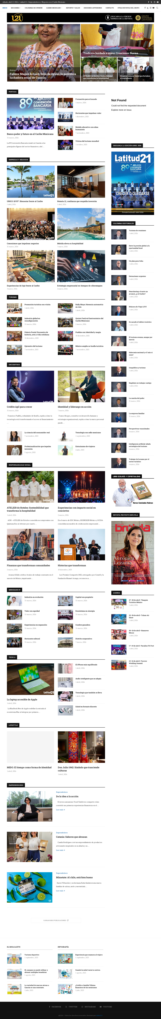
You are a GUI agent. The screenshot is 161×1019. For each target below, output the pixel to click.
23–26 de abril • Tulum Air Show (139, 616)
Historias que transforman (72, 565)
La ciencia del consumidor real (37, 432)
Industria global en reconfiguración (32, 319)
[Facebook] (148, 2)
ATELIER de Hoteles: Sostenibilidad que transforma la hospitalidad (97, 77)
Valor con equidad (32, 611)
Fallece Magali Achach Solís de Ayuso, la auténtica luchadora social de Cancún (43, 75)
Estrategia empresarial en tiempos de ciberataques (79, 285)
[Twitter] (151, 2)
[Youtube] (157, 2)
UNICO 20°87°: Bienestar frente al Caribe (25, 201)
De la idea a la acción (67, 796)
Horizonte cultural (32, 638)
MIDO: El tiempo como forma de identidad (29, 767)
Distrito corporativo (83, 638)
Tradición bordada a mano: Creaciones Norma (110, 53)
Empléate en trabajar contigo (140, 383)
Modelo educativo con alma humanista (86, 128)
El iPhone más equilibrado (86, 664)
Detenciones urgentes (137, 276)
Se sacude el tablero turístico (140, 322)
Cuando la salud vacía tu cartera (87, 970)
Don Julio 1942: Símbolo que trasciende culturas (78, 769)
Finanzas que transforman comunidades (28, 565)
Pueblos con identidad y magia (88, 332)
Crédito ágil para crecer (19, 406)
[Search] (157, 7)
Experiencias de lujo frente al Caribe (23, 285)
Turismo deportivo (32, 955)
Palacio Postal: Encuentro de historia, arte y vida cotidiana (37, 333)
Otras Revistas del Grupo (128, 8)
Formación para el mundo (86, 99)
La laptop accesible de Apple (22, 699)
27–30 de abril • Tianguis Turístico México (138, 601)
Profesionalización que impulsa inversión (38, 447)
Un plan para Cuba (136, 261)
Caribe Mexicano (53, 8)
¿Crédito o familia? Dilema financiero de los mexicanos (86, 986)
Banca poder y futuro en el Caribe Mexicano (30, 133)
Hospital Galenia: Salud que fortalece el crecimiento (135, 77)
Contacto (110, 8)
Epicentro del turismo (33, 346)
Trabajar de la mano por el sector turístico (139, 460)
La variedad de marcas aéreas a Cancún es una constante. (37, 986)
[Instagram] (154, 2)
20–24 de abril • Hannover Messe (139, 631)
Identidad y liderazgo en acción (74, 406)
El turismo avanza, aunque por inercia (140, 338)
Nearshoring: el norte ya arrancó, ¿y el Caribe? (138, 292)
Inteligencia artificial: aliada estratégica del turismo (140, 445)
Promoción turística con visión (37, 304)
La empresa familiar (137, 413)
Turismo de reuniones (137, 230)
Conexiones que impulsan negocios (23, 243)
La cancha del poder (136, 398)
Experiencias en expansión (36, 625)
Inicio (5, 8)
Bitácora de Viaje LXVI (138, 306)
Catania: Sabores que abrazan (71, 836)
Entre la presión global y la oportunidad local (139, 246)
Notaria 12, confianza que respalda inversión (77, 201)
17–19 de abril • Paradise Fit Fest (141, 646)
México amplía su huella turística (89, 346)
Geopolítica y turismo (137, 367)
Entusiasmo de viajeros (85, 446)
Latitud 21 (99, 1015)
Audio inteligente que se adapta (88, 678)
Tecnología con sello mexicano (88, 432)
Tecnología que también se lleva (88, 692)
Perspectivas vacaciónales (139, 428)
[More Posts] (56, 920)
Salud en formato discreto (86, 706)
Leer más (60, 809)
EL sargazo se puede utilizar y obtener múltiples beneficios (36, 971)
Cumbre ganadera (82, 625)
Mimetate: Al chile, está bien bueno (74, 877)
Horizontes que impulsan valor (88, 113)
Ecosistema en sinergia (85, 611)
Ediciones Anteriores (93, 8)
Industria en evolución (34, 597)
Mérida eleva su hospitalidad (70, 243)
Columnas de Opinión (33, 8)
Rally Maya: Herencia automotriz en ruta (89, 305)
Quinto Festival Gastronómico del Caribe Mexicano (89, 319)
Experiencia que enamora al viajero (89, 955)
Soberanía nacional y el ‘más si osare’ (141, 353)
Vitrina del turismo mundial (87, 141)
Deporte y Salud (73, 8)
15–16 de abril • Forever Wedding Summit (138, 662)
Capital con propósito (84, 597)
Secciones (15, 8)
